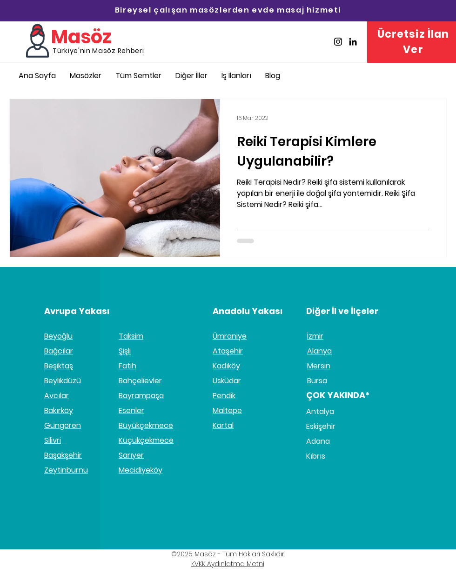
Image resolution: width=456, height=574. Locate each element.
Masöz (81, 37)
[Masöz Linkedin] (353, 41)
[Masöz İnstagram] (338, 41)
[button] (191, 75)
